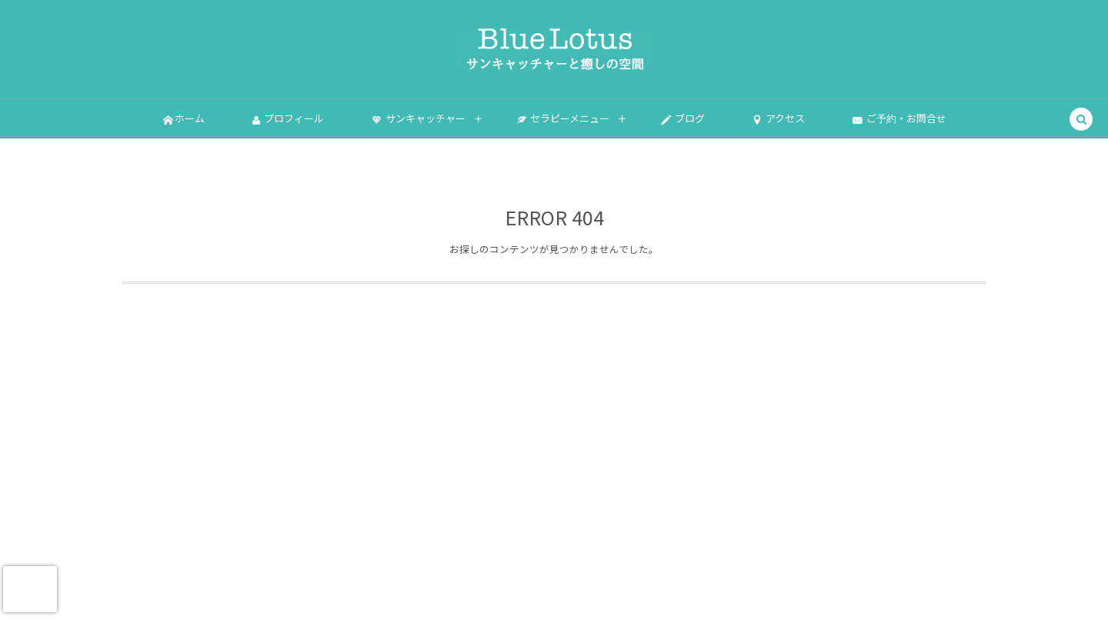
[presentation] (30, 589)
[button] (1081, 120)
